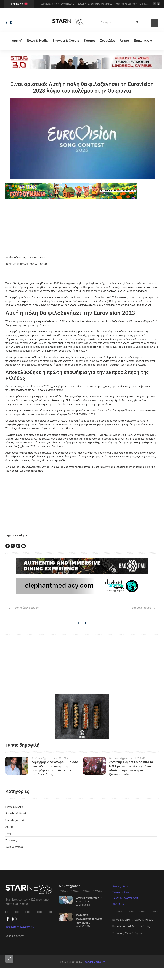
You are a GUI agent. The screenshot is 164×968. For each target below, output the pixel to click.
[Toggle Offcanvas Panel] (154, 23)
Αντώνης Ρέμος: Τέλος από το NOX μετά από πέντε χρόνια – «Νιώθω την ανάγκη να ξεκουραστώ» (133, 765)
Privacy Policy (121, 886)
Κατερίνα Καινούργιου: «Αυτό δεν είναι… (89, 916)
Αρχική (17, 40)
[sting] (82, 67)
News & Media (37, 40)
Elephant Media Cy (94, 961)
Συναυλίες (107, 40)
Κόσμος (90, 40)
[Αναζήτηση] (114, 22)
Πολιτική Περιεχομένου (125, 898)
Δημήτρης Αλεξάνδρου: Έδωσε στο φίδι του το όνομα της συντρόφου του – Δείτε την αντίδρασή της (56, 765)
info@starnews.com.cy (19, 924)
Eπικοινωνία (143, 40)
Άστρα (124, 40)
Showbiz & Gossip (65, 40)
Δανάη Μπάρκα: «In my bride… (89, 899)
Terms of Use (120, 892)
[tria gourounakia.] (82, 191)
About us (118, 904)
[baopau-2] (82, 716)
